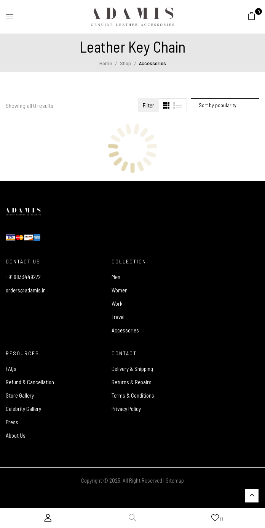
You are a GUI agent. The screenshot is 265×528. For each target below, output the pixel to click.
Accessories (125, 330)
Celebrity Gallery (23, 408)
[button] (251, 15)
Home (105, 63)
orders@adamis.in (26, 290)
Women (120, 290)
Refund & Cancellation (30, 382)
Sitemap (175, 480)
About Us (16, 435)
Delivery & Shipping (132, 368)
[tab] (166, 105)
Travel (118, 316)
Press (12, 422)
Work (117, 303)
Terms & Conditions (133, 395)
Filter (148, 105)
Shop (125, 63)
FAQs (11, 368)
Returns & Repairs (132, 382)
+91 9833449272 (23, 276)
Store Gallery (20, 395)
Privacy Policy (126, 408)
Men (116, 276)
